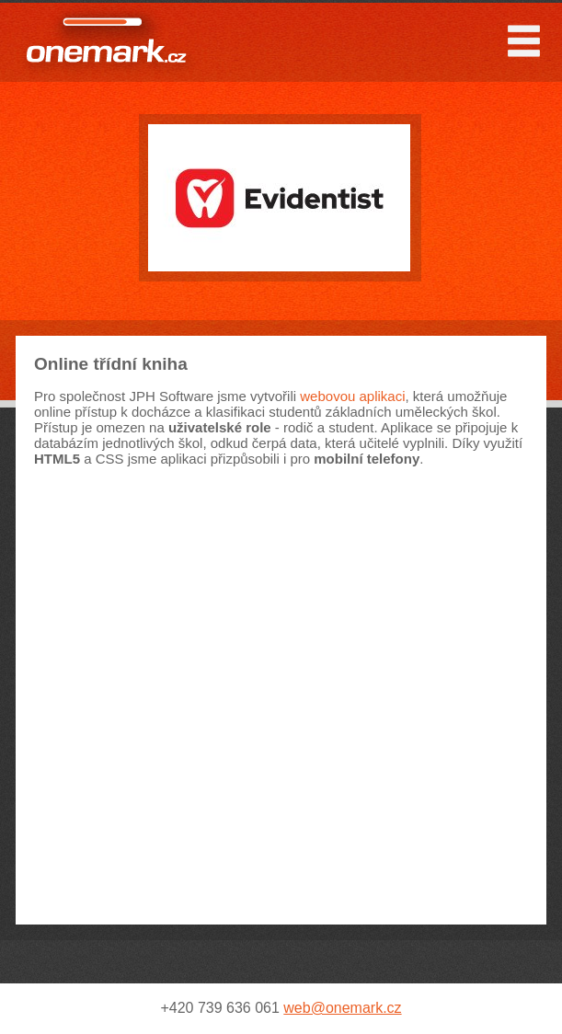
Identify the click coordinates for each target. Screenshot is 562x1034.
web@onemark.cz (342, 1008)
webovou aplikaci (352, 396)
